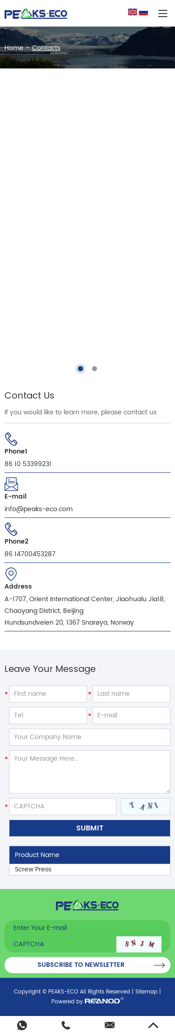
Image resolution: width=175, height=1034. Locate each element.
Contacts (46, 48)
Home (14, 48)
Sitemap (146, 992)
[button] (80, 368)
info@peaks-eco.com (39, 509)
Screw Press (33, 869)
